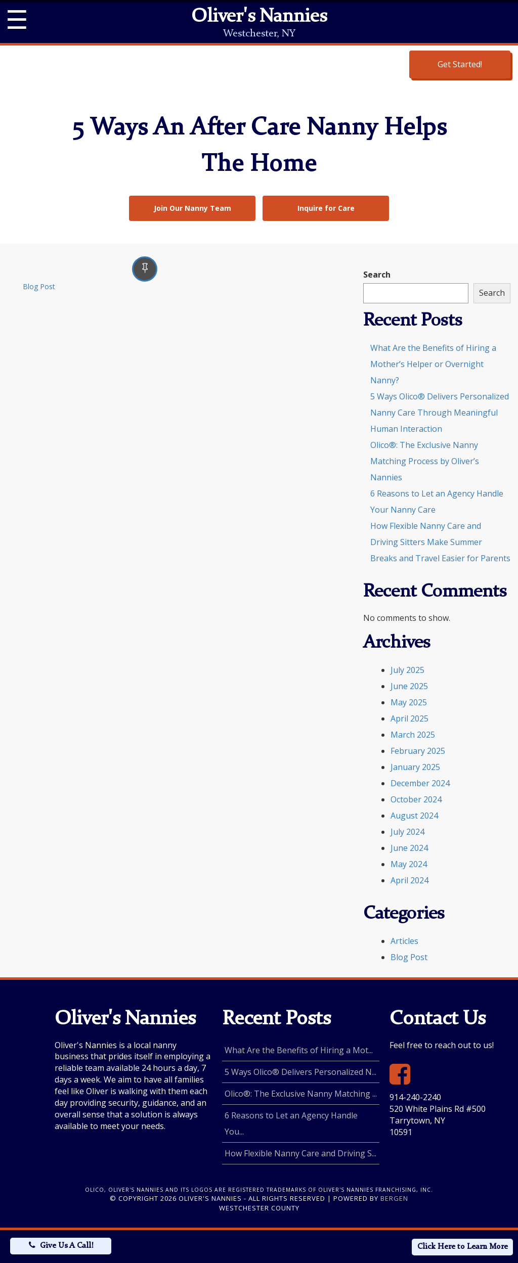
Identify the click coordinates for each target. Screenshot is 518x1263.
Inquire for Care (326, 208)
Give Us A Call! (66, 1246)
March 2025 (413, 734)
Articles (404, 940)
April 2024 (409, 880)
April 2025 (409, 718)
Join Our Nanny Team (192, 208)
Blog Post (39, 286)
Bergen (394, 1198)
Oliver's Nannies (259, 17)
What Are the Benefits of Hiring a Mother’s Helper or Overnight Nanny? (433, 364)
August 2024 (414, 815)
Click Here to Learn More (462, 1247)
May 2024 (409, 864)
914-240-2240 (415, 1097)
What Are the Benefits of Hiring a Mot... (299, 1050)
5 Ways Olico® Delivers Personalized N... (300, 1071)
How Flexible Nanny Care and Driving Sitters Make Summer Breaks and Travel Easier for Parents (440, 542)
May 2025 (409, 702)
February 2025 (418, 750)
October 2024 (416, 799)
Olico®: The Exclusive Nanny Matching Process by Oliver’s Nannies (424, 461)
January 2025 (415, 767)
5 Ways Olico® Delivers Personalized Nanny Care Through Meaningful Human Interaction (439, 412)
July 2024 (407, 831)
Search (377, 274)
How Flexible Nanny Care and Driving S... (300, 1153)
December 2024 (420, 783)
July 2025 (407, 669)
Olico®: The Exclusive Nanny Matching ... (301, 1093)
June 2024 (409, 847)
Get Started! (460, 64)
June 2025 (409, 686)
